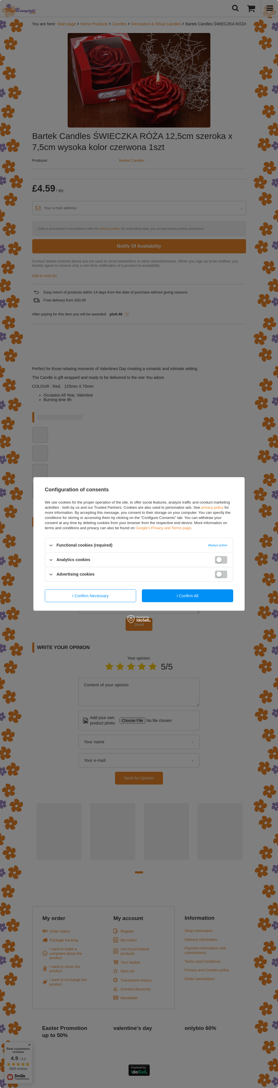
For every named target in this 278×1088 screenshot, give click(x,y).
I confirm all (187, 596)
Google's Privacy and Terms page (163, 528)
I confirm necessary (90, 596)
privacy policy (212, 507)
